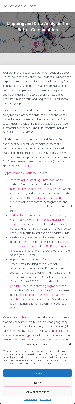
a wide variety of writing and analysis (31, 237)
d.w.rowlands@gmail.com (52, 161)
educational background (22, 317)
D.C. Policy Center (55, 246)
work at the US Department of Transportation (37, 215)
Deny (37, 382)
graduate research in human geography (33, 286)
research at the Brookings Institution (32, 180)
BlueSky (26, 166)
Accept (37, 373)
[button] (70, 344)
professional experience (22, 173)
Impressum (45, 399)
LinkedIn (12, 166)
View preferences (37, 392)
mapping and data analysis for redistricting (35, 259)
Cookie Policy (30, 399)
